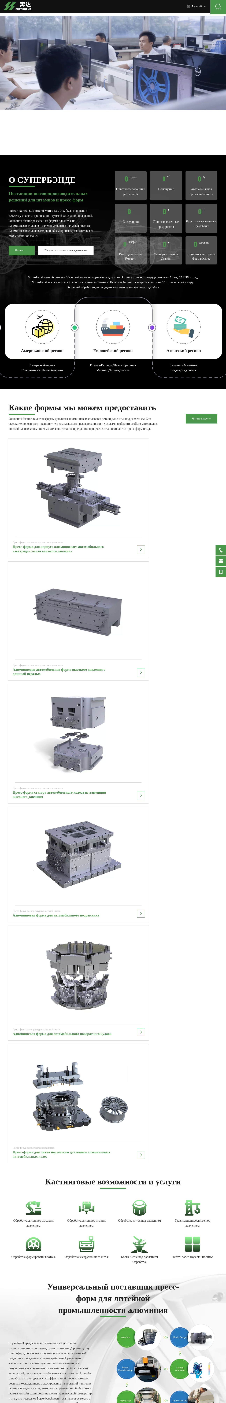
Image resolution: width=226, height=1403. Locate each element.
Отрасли (121, 1339)
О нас (119, 1345)
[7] (33, 683)
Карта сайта (123, 1366)
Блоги (119, 1352)
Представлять (186, 1359)
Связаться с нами (126, 1359)
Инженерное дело (127, 1332)
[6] (86, 647)
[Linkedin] (18, 1376)
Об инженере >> (69, 860)
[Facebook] (11, 1376)
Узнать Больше (125, 985)
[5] (33, 647)
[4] (192, 647)
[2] (113, 327)
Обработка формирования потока (33, 696)
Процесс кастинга (127, 1325)
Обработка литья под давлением (139, 660)
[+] (192, 683)
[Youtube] (31, 1376)
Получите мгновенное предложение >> (66, 252)
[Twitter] (25, 1376)
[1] (42, 327)
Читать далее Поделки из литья (192, 696)
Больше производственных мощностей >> (25, 861)
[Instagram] (38, 1376)
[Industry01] (166, 808)
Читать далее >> (20, 252)
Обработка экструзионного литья (87, 696)
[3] (184, 327)
